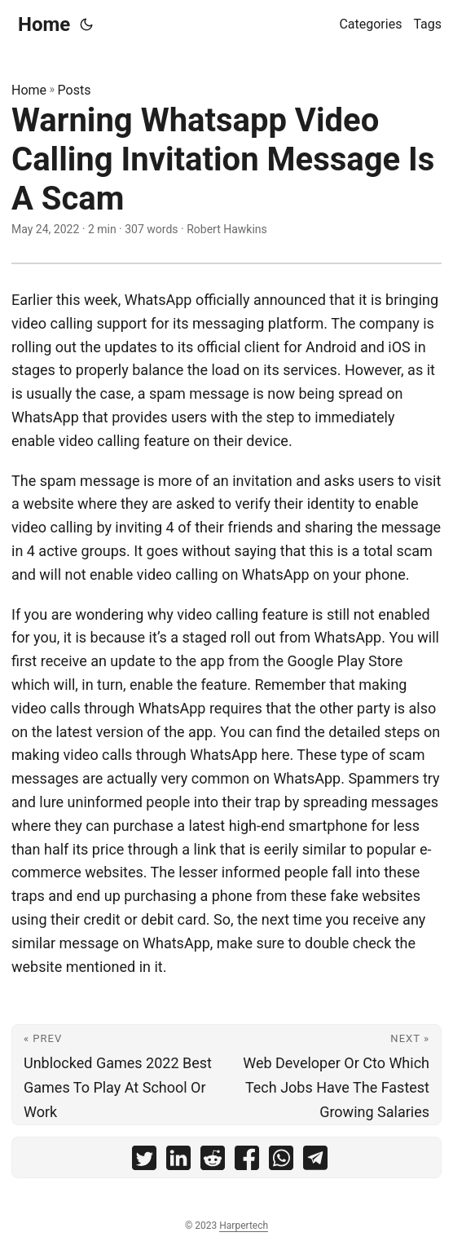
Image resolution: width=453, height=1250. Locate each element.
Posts (74, 90)
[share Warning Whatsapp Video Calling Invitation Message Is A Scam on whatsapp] (281, 1161)
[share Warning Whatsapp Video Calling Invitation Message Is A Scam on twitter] (144, 1161)
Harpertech (243, 1225)
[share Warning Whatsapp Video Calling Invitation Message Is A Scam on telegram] (315, 1161)
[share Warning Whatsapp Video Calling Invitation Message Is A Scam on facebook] (247, 1161)
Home (44, 24)
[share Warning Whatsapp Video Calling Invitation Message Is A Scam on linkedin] (178, 1161)
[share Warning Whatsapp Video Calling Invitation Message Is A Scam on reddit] (212, 1161)
